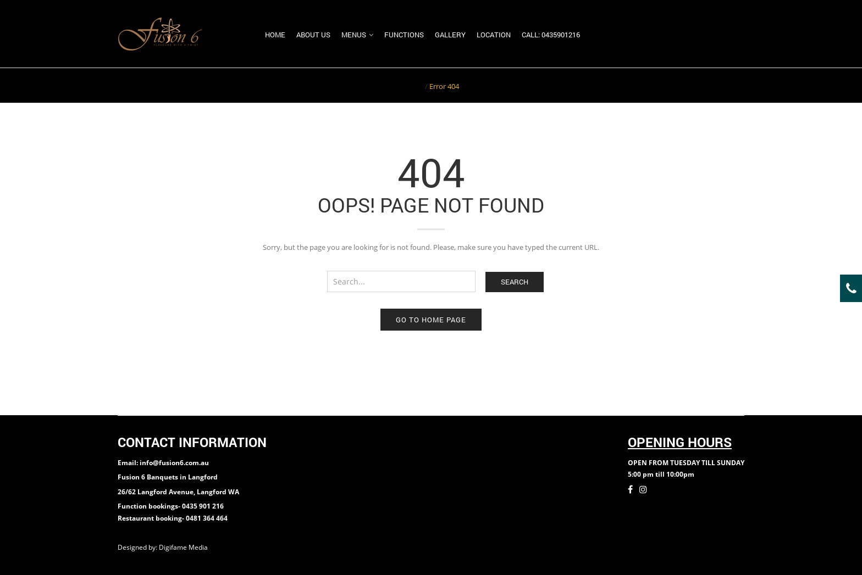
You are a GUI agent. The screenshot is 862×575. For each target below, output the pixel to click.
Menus (353, 35)
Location (494, 35)
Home (275, 35)
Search (514, 282)
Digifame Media (184, 547)
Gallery (450, 35)
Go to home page (431, 320)
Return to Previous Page (702, 85)
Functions (404, 35)
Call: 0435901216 (551, 35)
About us (313, 35)
